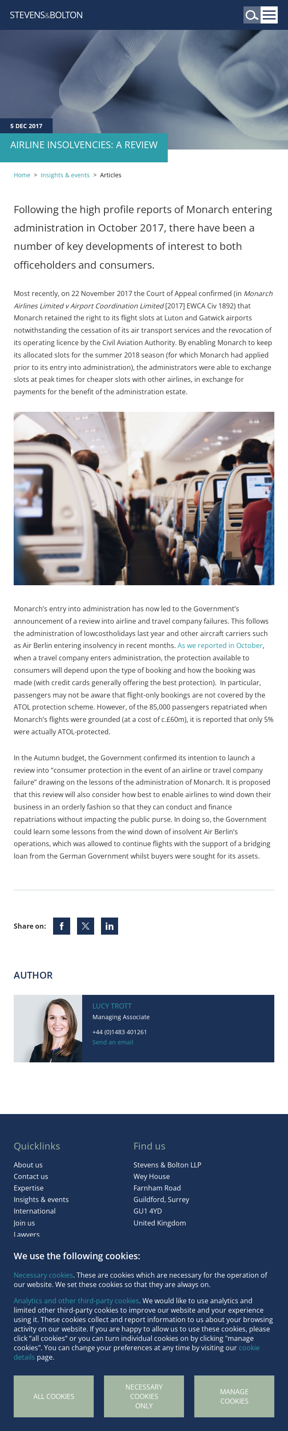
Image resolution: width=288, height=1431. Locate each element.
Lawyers (27, 1234)
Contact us (31, 1176)
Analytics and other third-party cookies (76, 1300)
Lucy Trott (112, 1006)
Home (22, 175)
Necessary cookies (43, 1275)
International (35, 1211)
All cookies (53, 1396)
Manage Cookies (234, 1396)
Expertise (29, 1188)
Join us (24, 1223)
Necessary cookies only (144, 1396)
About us (28, 1165)
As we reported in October (220, 645)
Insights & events (65, 175)
